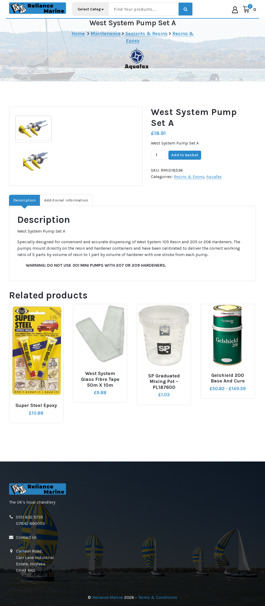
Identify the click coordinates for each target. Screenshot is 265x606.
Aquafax (214, 186)
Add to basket (184, 165)
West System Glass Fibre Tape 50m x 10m (100, 389)
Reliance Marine (107, 597)
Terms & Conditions (157, 597)
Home (78, 33)
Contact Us (26, 592)
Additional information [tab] (66, 210)
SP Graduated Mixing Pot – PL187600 (164, 391)
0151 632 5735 (29, 571)
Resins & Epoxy (189, 186)
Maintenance (106, 33)
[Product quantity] (158, 164)
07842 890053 (30, 578)
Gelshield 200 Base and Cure (228, 388)
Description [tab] (24, 210)
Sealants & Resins (146, 33)
